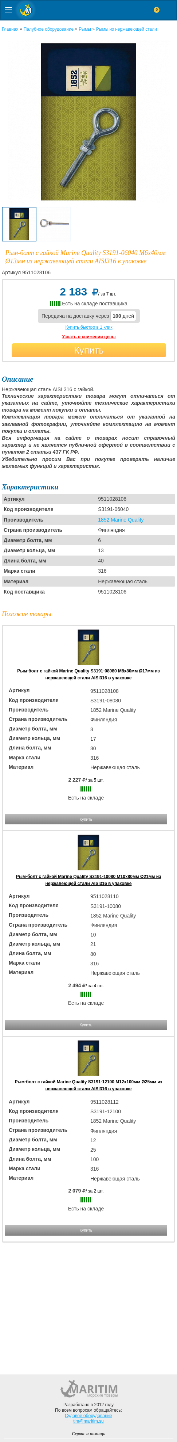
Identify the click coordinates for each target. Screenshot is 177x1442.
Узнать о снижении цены (88, 336)
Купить (89, 350)
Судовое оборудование (88, 1415)
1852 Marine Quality (120, 520)
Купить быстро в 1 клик (88, 327)
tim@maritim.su (88, 1421)
